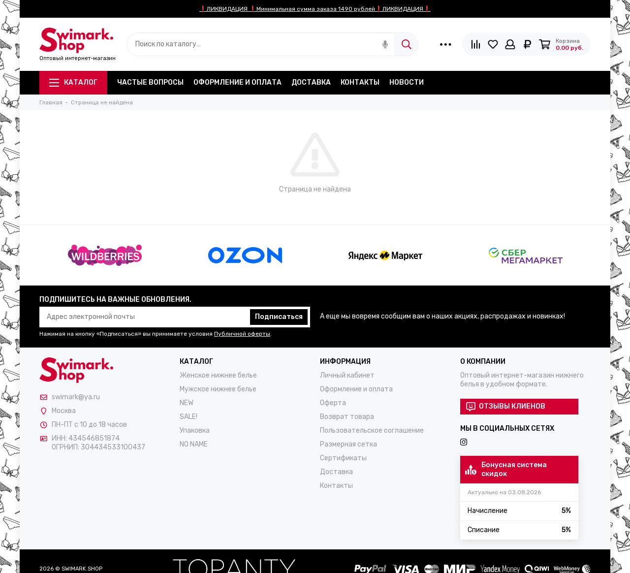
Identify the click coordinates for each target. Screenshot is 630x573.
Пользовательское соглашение (372, 430)
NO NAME (194, 444)
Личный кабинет (347, 375)
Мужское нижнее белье (218, 389)
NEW (186, 403)
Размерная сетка (348, 444)
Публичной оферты (242, 333)
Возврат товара (347, 417)
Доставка (311, 82)
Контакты (360, 82)
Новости (406, 82)
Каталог (73, 82)
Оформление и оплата (237, 82)
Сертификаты (343, 458)
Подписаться (279, 317)
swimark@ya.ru (76, 397)
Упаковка (195, 430)
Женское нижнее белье (218, 375)
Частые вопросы (150, 82)
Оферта (333, 403)
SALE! (188, 417)
